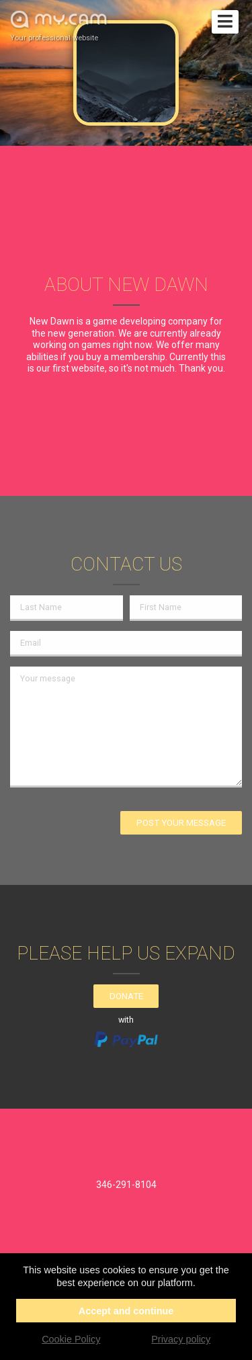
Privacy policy (180, 1339)
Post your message (181, 823)
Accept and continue (126, 1311)
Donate (126, 996)
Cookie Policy (71, 1339)
